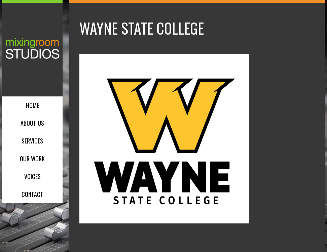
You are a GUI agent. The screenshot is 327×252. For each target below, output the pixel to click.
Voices (32, 176)
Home (32, 105)
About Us (32, 123)
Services (32, 140)
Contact (32, 194)
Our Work (32, 158)
